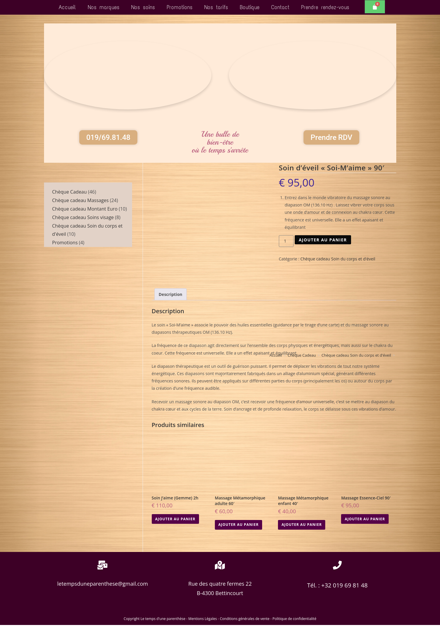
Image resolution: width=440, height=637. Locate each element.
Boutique (249, 7)
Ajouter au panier (323, 252)
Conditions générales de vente (244, 630)
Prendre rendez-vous (325, 7)
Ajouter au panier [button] (175, 530)
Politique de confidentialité (294, 630)
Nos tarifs (216, 7)
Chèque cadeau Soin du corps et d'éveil (337, 271)
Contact (280, 7)
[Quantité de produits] (286, 253)
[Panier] (375, 6)
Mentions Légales (202, 630)
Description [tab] (171, 306)
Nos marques (103, 7)
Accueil (67, 7)
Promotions (180, 7)
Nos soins (143, 7)
